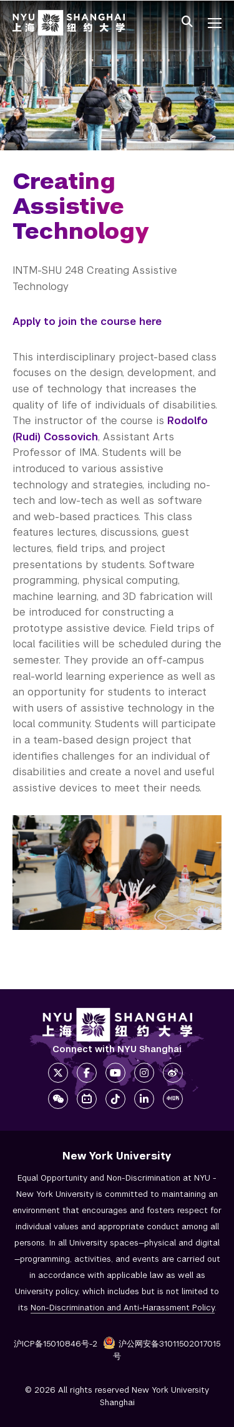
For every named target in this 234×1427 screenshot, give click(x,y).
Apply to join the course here (87, 321)
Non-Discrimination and (123, 1307)
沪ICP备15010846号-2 (55, 1343)
